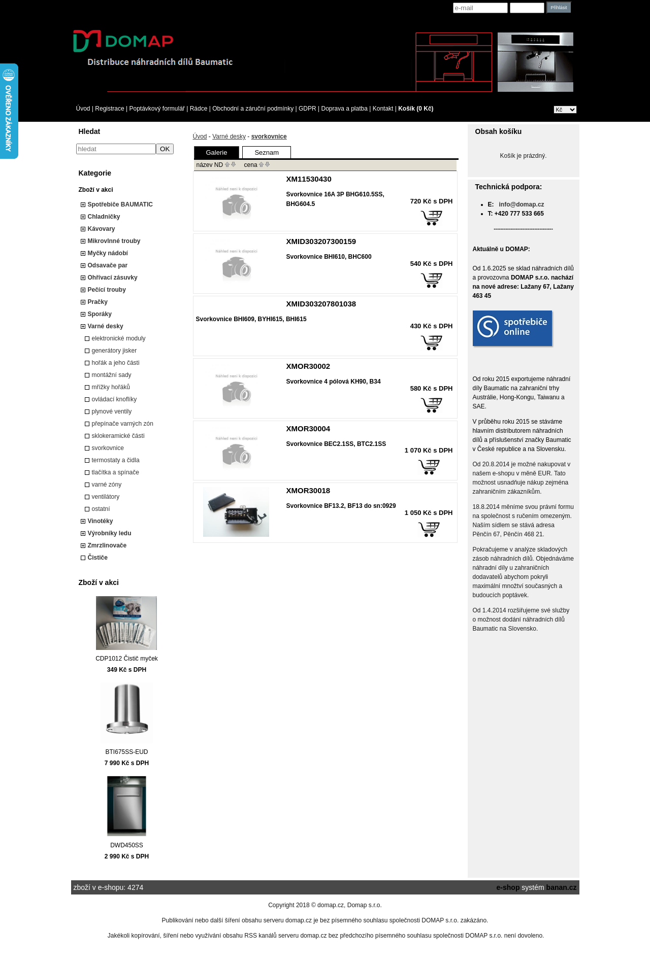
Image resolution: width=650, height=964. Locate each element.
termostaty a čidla (116, 460)
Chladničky (104, 216)
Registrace (109, 108)
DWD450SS (126, 845)
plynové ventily (112, 411)
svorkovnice (108, 448)
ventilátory (106, 496)
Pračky (98, 301)
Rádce (199, 108)
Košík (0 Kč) (415, 108)
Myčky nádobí (108, 253)
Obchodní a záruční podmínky (253, 108)
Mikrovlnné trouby (114, 241)
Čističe (98, 557)
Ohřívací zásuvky (113, 277)
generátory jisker (114, 350)
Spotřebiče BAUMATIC (120, 204)
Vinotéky (100, 521)
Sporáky (100, 314)
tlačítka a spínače (115, 472)
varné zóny (107, 484)
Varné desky (105, 326)
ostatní (101, 508)
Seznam (266, 152)
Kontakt (383, 108)
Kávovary (101, 228)
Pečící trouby (107, 289)
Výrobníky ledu (110, 533)
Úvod (83, 108)
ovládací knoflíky (114, 399)
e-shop (508, 887)
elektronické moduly (119, 338)
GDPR (307, 108)
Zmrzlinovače (107, 545)
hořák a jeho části (116, 362)
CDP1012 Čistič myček (126, 658)
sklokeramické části (118, 435)
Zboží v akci (96, 189)
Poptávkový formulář (156, 108)
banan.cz (561, 887)
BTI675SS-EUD (126, 751)
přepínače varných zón (122, 423)
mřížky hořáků (111, 387)
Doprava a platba (344, 108)
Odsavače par (108, 265)
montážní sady (112, 374)
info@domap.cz (521, 204)
